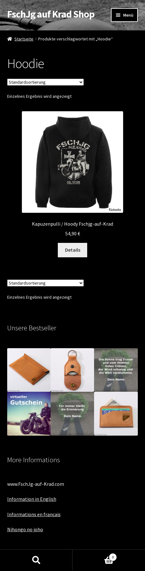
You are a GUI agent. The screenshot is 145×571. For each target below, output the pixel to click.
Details (72, 250)
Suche (36, 560)
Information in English (31, 499)
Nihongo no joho (25, 529)
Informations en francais (34, 514)
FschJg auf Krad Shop (50, 14)
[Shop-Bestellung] (45, 82)
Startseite (23, 39)
